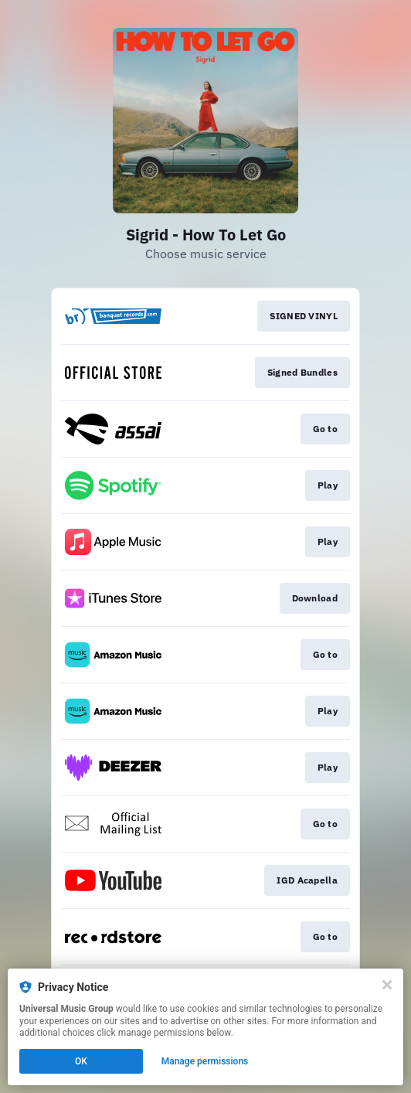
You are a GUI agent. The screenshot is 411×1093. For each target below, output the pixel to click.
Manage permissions (205, 1061)
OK (81, 1061)
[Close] (387, 984)
